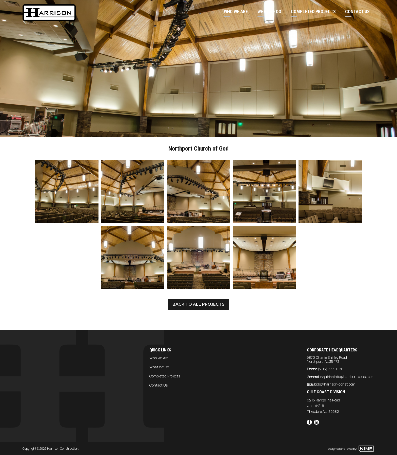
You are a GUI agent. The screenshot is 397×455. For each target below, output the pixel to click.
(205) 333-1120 (330, 369)
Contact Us (357, 11)
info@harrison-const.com (354, 376)
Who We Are (236, 11)
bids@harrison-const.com (334, 384)
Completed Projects (313, 11)
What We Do (269, 11)
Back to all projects (198, 304)
